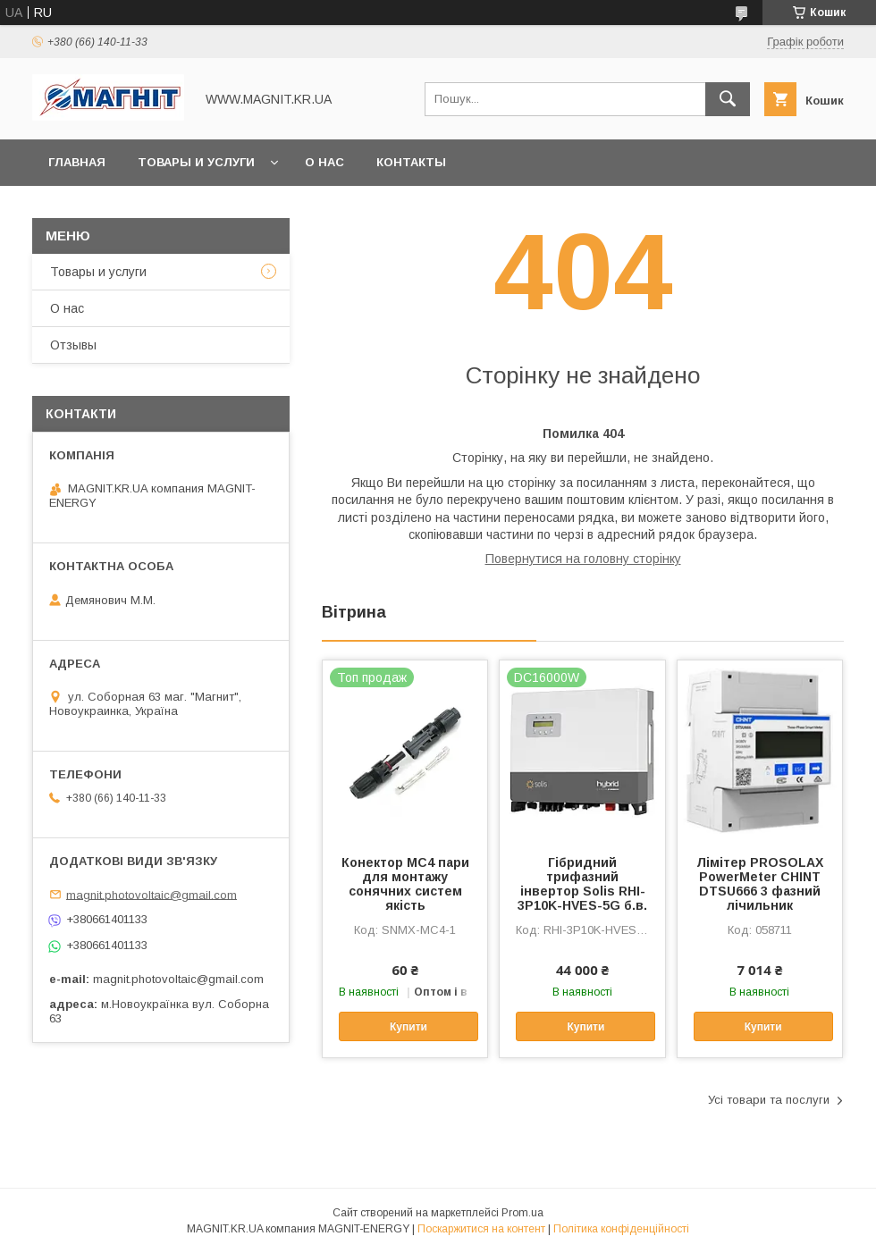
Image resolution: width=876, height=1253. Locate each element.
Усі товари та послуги (769, 1099)
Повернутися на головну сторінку (583, 558)
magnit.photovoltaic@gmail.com (151, 894)
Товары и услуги (196, 162)
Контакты (411, 162)
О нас (324, 162)
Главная (76, 162)
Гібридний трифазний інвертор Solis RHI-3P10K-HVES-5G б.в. (582, 883)
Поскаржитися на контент (481, 1229)
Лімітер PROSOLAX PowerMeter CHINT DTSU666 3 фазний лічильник (759, 883)
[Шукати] (727, 99)
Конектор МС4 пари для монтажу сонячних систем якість (405, 883)
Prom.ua (522, 1213)
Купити (408, 1027)
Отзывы (73, 345)
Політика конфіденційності (621, 1229)
